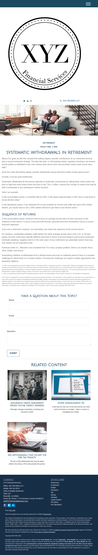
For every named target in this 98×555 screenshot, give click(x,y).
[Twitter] (24, 101)
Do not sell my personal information (44, 532)
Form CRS (12, 510)
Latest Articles (56, 500)
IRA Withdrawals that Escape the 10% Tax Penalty (27, 456)
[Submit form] (13, 353)
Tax (52, 492)
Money (53, 495)
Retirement (55, 483)
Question (11, 331)
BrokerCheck (47, 514)
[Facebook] (30, 101)
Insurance (54, 490)
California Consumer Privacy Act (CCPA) (66, 530)
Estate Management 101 (71, 403)
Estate (53, 488)
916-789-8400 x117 (70, 101)
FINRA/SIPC (62, 539)
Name (11, 300)
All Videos (54, 502)
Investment (55, 485)
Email (11, 316)
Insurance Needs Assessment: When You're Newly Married (27, 404)
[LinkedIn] (28, 101)
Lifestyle (54, 497)
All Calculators (56, 505)
